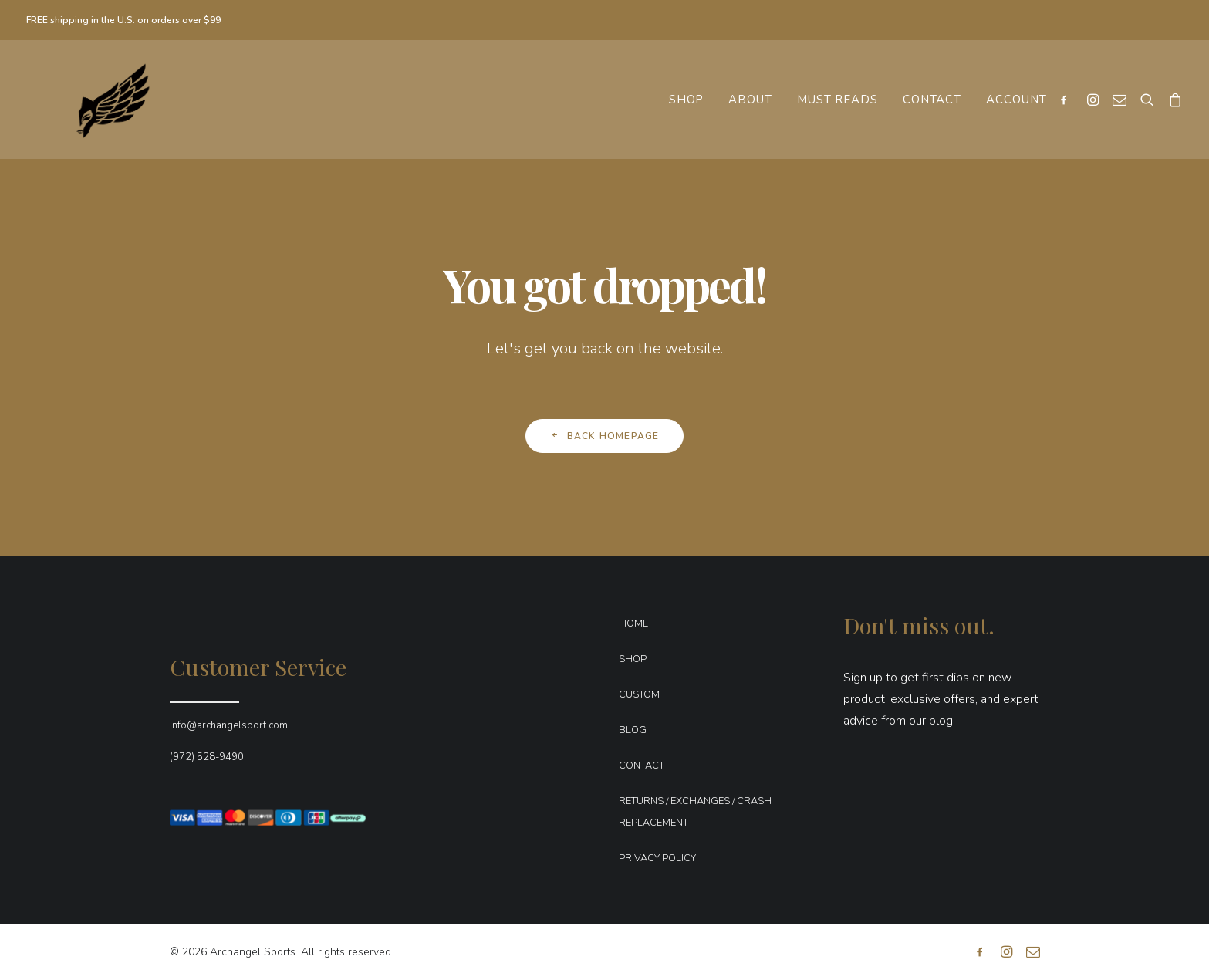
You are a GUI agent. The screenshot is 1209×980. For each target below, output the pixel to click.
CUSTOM (639, 694)
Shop (686, 99)
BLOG (633, 730)
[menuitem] (686, 99)
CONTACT (641, 765)
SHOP (633, 659)
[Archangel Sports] (98, 99)
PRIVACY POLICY (657, 858)
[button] (1067, 99)
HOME (633, 623)
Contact (932, 99)
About (750, 99)
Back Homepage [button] (605, 436)
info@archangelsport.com (229, 725)
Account (1016, 99)
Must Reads (837, 99)
